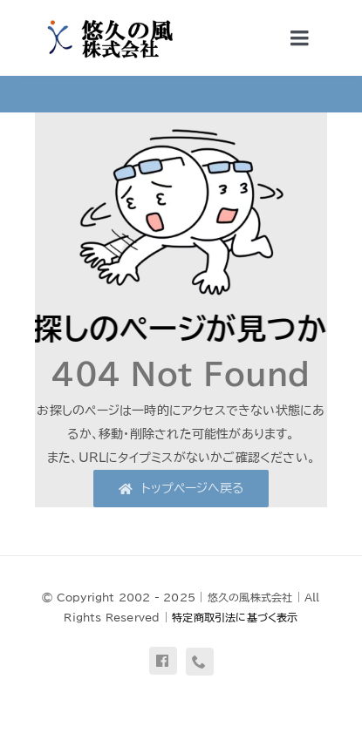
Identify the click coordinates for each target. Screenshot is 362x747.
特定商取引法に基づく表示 (235, 617)
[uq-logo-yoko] (105, 19)
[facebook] (163, 661)
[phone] (200, 662)
